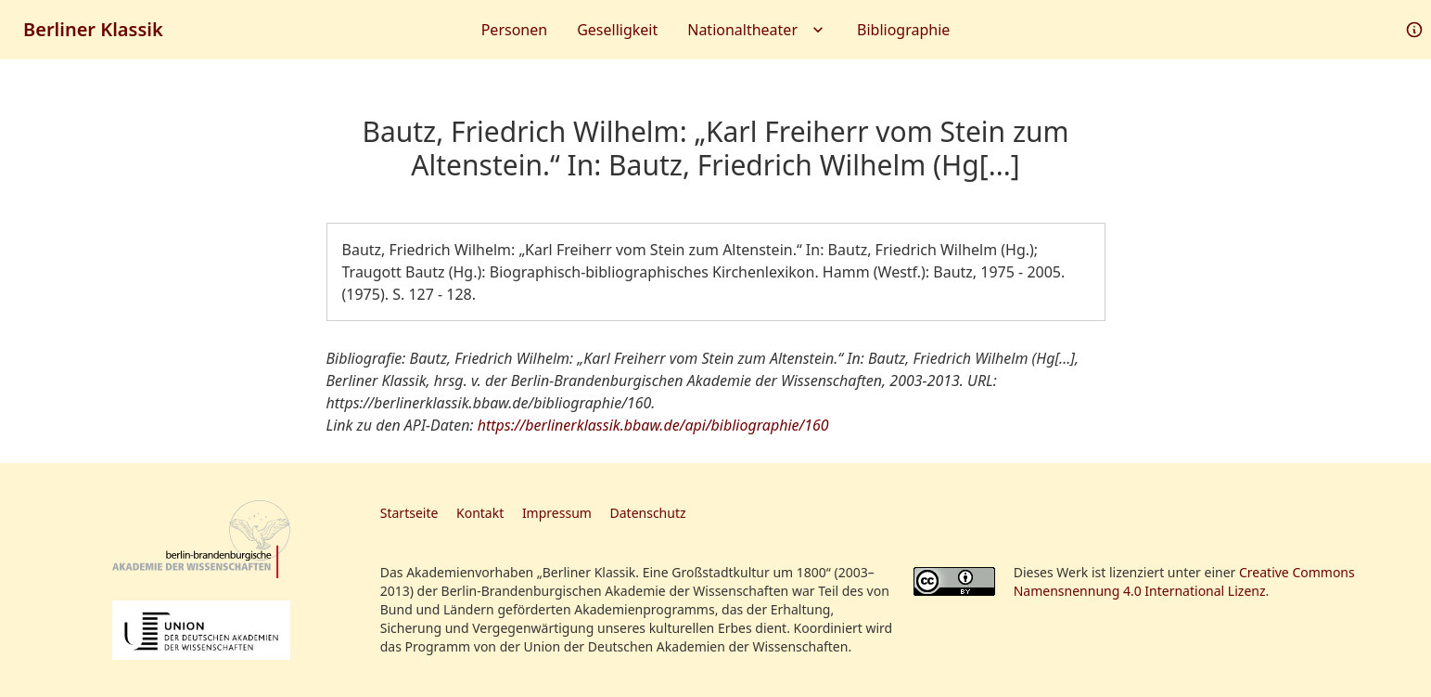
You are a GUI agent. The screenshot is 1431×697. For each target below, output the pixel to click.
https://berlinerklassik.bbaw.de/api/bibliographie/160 (653, 425)
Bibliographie (903, 29)
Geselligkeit (617, 29)
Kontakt (480, 513)
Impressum (557, 513)
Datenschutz (648, 513)
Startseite (409, 513)
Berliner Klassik (93, 29)
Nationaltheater (757, 29)
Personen (514, 29)
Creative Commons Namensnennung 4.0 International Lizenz (1184, 581)
